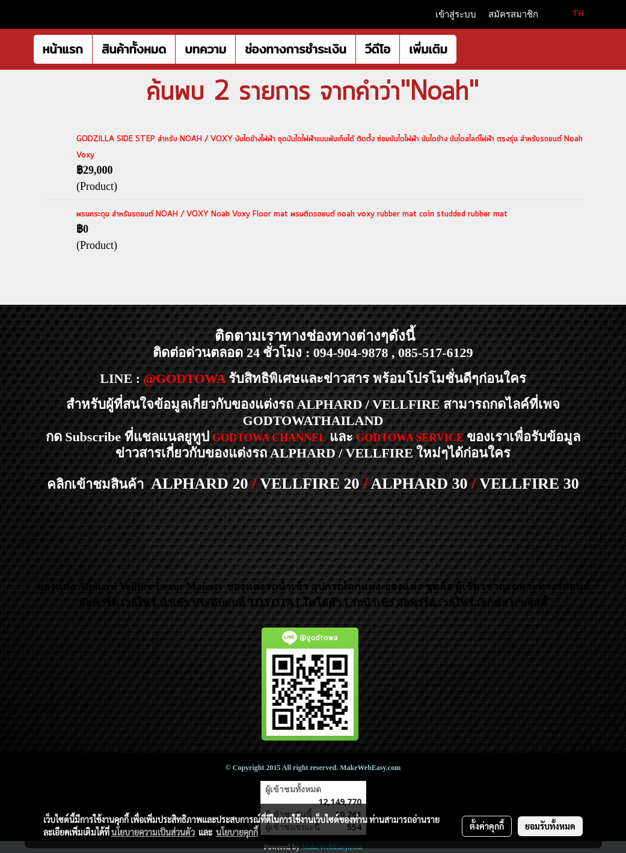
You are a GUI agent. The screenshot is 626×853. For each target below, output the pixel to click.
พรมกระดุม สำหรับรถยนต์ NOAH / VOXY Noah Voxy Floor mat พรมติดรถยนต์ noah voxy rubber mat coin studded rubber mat (292, 214)
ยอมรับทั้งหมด (550, 826)
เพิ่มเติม (428, 49)
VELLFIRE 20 (309, 483)
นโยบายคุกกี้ (237, 832)
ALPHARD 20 (199, 483)
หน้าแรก (63, 49)
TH (571, 14)
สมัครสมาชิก (513, 14)
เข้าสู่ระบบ (455, 14)
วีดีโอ (377, 49)
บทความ (205, 49)
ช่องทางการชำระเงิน (295, 49)
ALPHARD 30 (418, 483)
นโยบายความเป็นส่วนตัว (153, 832)
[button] (467, 49)
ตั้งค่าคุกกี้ (487, 826)
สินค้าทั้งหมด (134, 49)
